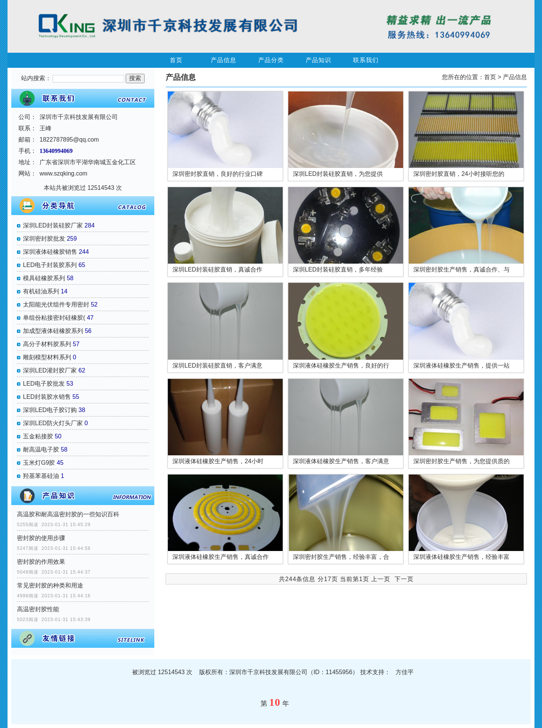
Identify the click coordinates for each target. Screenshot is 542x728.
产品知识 (318, 60)
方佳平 (405, 672)
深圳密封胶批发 (44, 238)
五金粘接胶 (38, 436)
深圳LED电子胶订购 (50, 410)
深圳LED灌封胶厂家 (50, 370)
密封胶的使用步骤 (41, 538)
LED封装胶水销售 (47, 397)
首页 (176, 60)
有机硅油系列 (41, 291)
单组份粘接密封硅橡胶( (54, 317)
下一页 (404, 579)
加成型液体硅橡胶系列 (53, 331)
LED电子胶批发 (44, 383)
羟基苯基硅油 (41, 476)
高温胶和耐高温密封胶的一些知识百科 (68, 514)
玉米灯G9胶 (39, 462)
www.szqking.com (63, 173)
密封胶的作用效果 (41, 562)
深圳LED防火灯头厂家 (53, 423)
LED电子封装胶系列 (50, 265)
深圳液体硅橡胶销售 (50, 252)
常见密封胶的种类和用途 (50, 585)
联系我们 (366, 60)
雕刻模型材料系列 (47, 357)
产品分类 (271, 60)
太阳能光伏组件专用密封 (56, 304)
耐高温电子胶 (41, 449)
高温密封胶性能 (38, 609)
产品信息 (223, 60)
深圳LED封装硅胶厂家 (53, 225)
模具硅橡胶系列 (44, 278)
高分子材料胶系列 (47, 344)
